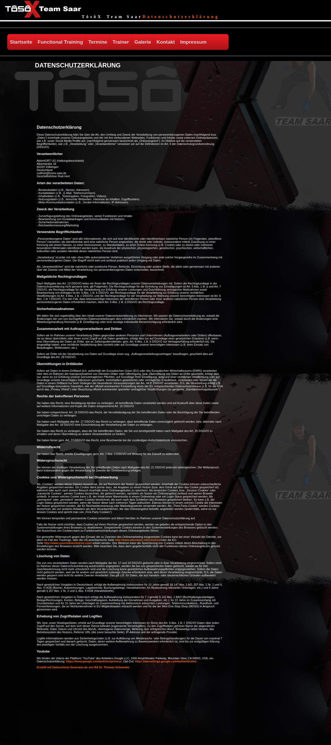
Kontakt (165, 42)
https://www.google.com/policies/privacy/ (94, 661)
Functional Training (60, 42)
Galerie (142, 42)
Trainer (120, 42)
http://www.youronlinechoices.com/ (68, 543)
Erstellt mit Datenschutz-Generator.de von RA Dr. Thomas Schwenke (83, 667)
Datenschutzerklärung (180, 16)
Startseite (21, 42)
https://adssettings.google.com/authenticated (165, 661)
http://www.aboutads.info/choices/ (138, 539)
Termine (97, 42)
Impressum (193, 42)
